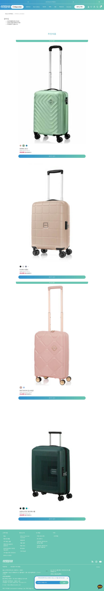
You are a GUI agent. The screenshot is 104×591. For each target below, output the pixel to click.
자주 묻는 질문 (7, 541)
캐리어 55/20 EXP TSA (25, 513)
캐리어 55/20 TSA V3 (25, 150)
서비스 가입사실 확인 (55, 573)
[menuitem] (28, 7)
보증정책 (22, 540)
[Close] (67, 578)
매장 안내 (22, 545)
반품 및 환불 (6, 538)
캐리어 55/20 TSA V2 (25, 271)
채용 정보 (22, 543)
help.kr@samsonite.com (14, 584)
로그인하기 (40, 538)
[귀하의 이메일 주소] (52, 582)
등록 (64, 582)
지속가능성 (23, 551)
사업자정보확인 (6, 576)
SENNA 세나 (24, 149)
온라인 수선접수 (7, 555)
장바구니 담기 (52, 156)
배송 (4, 536)
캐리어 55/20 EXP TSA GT (26, 392)
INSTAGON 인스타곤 (27, 390)
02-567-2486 (11, 582)
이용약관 (5, 566)
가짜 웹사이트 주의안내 (9, 552)
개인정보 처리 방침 (15, 566)
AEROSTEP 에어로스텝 (27, 511)
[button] (28, 2)
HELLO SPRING (9, 13)
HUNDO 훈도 (24, 269)
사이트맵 (56, 536)
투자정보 (22, 548)
